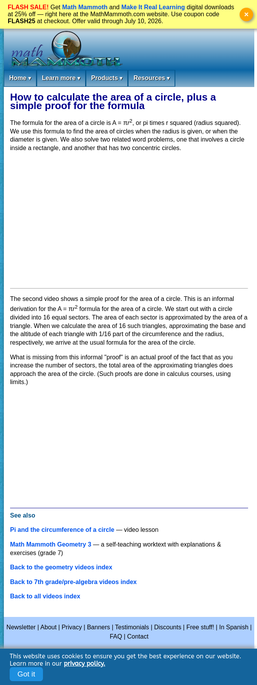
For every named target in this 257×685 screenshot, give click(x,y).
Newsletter (21, 627)
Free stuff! (200, 627)
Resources (152, 78)
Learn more (61, 78)
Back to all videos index (45, 596)
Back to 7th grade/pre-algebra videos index (73, 582)
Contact (137, 636)
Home (20, 78)
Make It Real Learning (153, 7)
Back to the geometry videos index (61, 567)
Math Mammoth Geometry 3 (50, 544)
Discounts (167, 627)
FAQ (116, 636)
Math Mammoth (84, 7)
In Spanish (233, 627)
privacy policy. (84, 663)
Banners (98, 627)
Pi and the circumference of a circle (62, 529)
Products (106, 78)
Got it (26, 674)
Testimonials (132, 627)
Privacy (72, 627)
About (48, 627)
